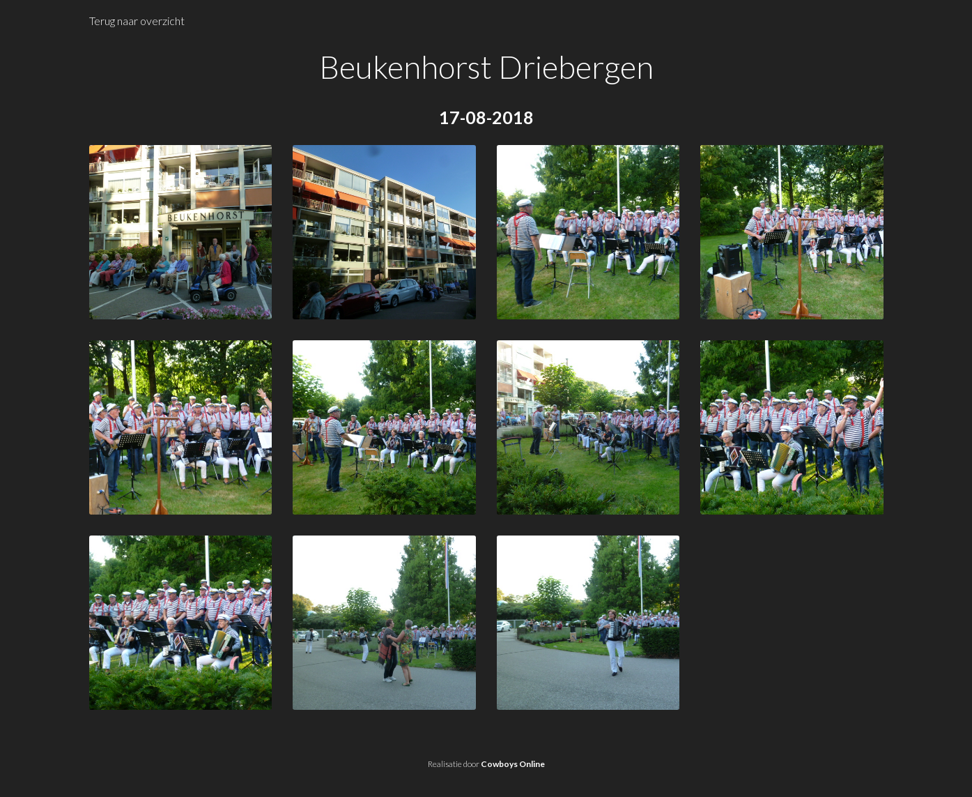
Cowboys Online (513, 764)
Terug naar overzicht (137, 20)
